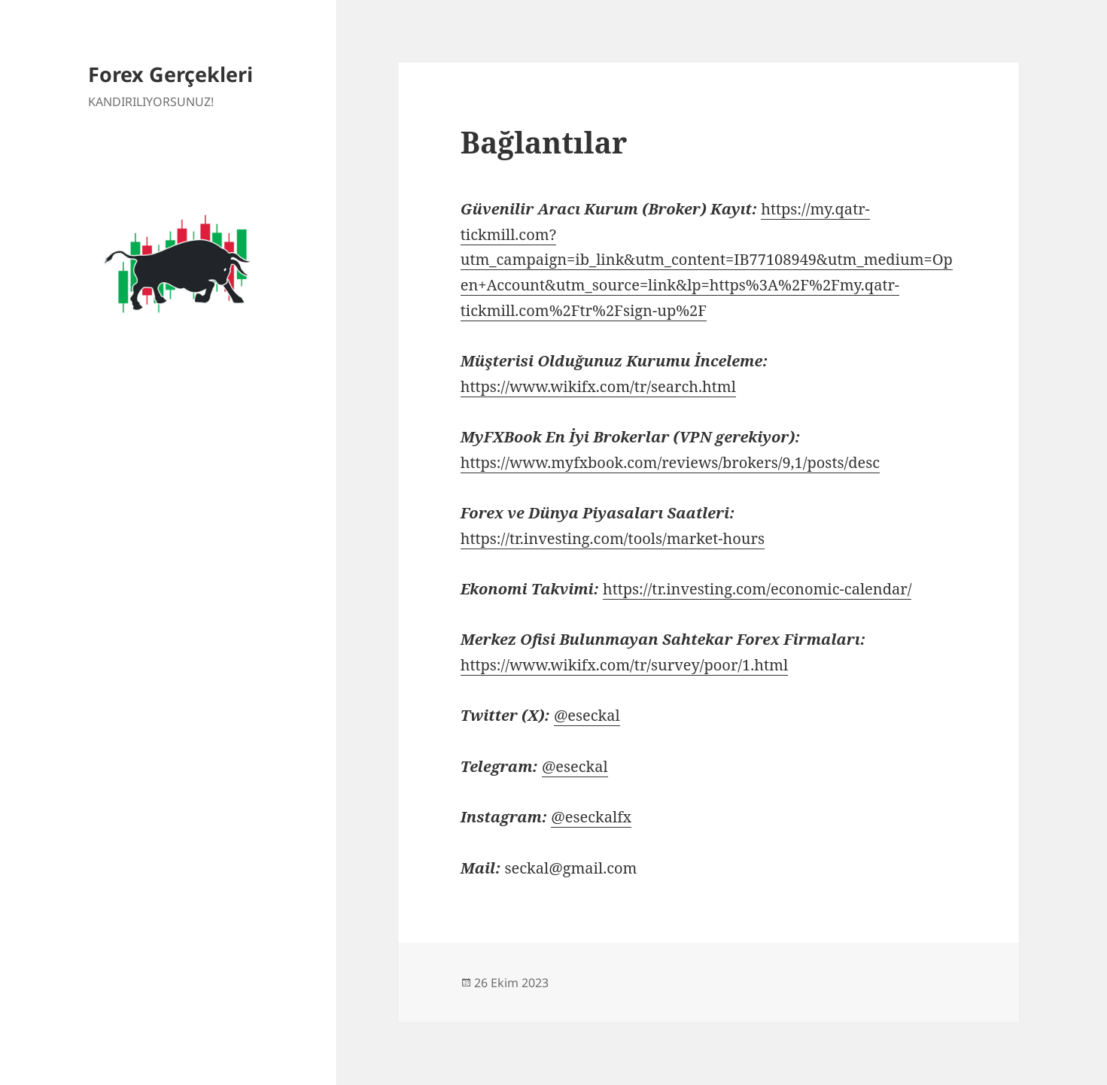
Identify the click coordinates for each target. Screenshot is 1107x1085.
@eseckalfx (591, 817)
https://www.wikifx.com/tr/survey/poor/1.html (624, 665)
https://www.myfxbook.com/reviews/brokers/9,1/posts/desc (670, 462)
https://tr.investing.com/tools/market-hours (613, 538)
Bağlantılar (544, 142)
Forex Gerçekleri (170, 74)
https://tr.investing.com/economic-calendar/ (757, 589)
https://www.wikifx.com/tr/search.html (598, 386)
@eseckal (587, 715)
